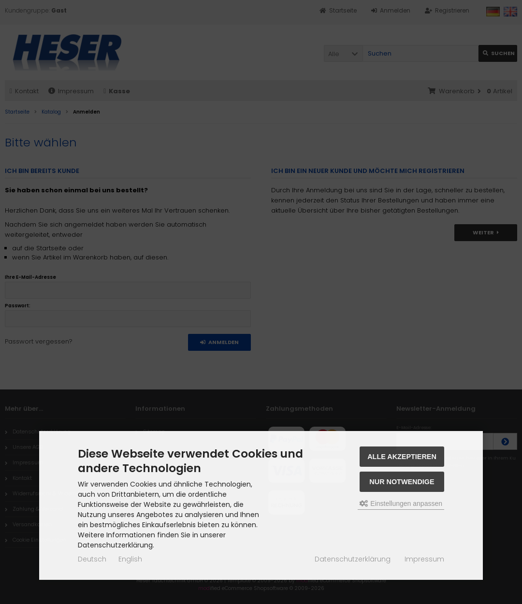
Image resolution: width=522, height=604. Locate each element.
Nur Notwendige (401, 482)
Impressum (424, 559)
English (130, 559)
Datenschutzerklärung (353, 559)
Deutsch (92, 559)
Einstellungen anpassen (401, 503)
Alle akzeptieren (401, 456)
